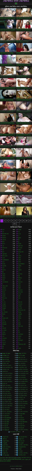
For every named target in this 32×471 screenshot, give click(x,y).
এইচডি (19, 257)
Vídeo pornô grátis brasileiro (14, 457)
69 (2, 316)
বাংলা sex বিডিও (21, 425)
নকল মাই (4, 322)
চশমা (19, 320)
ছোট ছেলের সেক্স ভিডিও (7, 387)
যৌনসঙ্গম (4, 306)
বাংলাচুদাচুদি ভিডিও (22, 447)
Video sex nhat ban (7, 459)
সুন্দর (3, 251)
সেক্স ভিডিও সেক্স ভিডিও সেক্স (23, 453)
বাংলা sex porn (21, 419)
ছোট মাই (4, 239)
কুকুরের (19, 237)
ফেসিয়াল (4, 288)
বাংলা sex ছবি (5, 425)
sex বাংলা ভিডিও (5, 357)
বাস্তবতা (3, 296)
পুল (18, 342)
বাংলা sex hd (21, 417)
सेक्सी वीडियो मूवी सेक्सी (16, 459)
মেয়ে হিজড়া (20, 334)
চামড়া (19, 268)
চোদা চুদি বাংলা (5, 437)
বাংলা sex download (6, 417)
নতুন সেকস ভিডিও (6, 407)
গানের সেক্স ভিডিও (22, 377)
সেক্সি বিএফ (4, 439)
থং (18, 300)
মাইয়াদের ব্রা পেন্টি (22, 344)
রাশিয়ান (19, 318)
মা (2, 284)
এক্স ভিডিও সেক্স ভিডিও (23, 369)
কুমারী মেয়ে (20, 245)
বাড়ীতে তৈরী (5, 286)
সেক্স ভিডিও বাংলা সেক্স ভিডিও (16, 1)
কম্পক (3, 320)
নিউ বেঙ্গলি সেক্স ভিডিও (23, 411)
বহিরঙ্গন (3, 278)
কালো (3, 262)
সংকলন (19, 255)
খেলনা (3, 257)
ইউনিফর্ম (4, 334)
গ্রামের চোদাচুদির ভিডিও (23, 381)
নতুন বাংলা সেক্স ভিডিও (23, 403)
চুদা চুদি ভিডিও (5, 445)
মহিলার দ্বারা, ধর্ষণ (21, 310)
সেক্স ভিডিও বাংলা (22, 455)
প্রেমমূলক (20, 314)
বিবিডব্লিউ (4, 324)
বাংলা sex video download (23, 421)
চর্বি (2, 348)
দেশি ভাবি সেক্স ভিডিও (6, 397)
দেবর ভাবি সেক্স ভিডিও (7, 395)
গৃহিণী (19, 296)
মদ (18, 328)
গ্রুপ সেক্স (20, 308)
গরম (19, 253)
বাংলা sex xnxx (5, 423)
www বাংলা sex (5, 359)
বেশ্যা (3, 268)
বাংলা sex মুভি (21, 427)
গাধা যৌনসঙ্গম (5, 282)
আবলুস (3, 294)
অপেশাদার (20, 274)
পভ (18, 272)
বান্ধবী (19, 288)
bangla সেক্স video (6, 353)
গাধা (3, 231)
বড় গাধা (4, 302)
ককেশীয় (19, 266)
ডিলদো (3, 292)
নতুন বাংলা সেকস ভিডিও (7, 403)
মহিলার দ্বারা (4, 247)
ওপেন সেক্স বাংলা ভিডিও (7, 373)
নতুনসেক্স (20, 409)
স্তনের (19, 322)
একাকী (19, 259)
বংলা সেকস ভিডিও (6, 413)
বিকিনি (19, 324)
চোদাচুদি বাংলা (21, 439)
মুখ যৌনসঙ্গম (5, 312)
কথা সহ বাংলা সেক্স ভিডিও (7, 375)
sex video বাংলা (5, 355)
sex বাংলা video (21, 355)
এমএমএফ (20, 304)
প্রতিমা (19, 338)
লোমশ (19, 284)
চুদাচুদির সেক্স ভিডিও (6, 385)
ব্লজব (3, 229)
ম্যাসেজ (3, 340)
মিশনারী (19, 243)
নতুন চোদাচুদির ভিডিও (6, 401)
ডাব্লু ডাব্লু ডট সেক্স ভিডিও (23, 393)
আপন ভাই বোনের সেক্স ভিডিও (23, 359)
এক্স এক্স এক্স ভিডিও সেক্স (7, 367)
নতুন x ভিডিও (21, 399)
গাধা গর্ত (4, 342)
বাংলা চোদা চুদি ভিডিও (22, 437)
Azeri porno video (4, 457)
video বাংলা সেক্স (21, 357)
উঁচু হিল (3, 314)
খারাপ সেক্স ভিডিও (22, 375)
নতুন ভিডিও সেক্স (21, 405)
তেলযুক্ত (4, 304)
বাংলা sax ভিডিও (5, 415)
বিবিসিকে (20, 278)
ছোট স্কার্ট (4, 328)
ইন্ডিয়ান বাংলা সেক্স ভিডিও (23, 361)
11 (30, 220)
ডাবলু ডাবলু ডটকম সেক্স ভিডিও (23, 391)
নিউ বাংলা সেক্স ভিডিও (7, 411)
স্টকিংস (19, 249)
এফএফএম (20, 290)
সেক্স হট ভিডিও (5, 449)
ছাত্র (3, 326)
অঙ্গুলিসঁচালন (21, 264)
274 (14, 224)
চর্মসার (19, 286)
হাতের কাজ (20, 292)
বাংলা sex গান (21, 423)
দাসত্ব (3, 300)
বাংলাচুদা (20, 449)
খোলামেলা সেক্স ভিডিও (7, 377)
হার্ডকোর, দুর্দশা (5, 318)
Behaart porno (3, 461)
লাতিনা (19, 316)
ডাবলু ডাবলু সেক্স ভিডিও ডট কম (7, 393)
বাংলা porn (20, 451)
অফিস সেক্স (20, 326)
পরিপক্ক (3, 332)
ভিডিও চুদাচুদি (21, 443)
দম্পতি (3, 310)
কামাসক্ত (4, 270)
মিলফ (3, 241)
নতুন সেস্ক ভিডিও (5, 409)
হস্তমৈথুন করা (20, 251)
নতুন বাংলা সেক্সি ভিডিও (7, 405)
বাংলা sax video (21, 413)
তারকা (3, 280)
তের (3, 245)
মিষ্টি (19, 276)
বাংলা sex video (5, 421)
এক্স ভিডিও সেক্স (5, 369)
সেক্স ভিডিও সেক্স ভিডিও (23, 445)
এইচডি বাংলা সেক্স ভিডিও (7, 365)
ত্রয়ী (3, 249)
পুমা (19, 330)
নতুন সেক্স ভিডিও (21, 407)
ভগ (18, 235)
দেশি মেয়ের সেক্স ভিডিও (7, 399)
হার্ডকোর (4, 235)
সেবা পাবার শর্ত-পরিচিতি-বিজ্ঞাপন (16, 466)
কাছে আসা (20, 282)
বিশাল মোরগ (4, 255)
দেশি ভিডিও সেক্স (21, 397)
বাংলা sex (20, 415)
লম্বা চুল (19, 312)
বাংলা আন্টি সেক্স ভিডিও (23, 429)
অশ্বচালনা (4, 237)
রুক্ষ (3, 346)
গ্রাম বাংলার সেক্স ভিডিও (7, 381)
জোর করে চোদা (21, 441)
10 (26, 220)
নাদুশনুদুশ (4, 308)
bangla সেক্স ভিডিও (22, 353)
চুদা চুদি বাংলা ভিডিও (6, 447)
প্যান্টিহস (4, 344)
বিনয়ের (3, 264)
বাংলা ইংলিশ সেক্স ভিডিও (15, 431)
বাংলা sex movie (5, 419)
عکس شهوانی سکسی (26, 459)
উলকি (19, 280)
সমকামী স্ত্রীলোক (5, 259)
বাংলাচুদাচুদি (4, 443)
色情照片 (9, 461)
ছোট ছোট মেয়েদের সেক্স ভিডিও (23, 387)
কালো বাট (20, 302)
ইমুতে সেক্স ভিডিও (22, 363)
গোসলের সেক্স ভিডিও (6, 379)
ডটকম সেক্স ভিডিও (6, 391)
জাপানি (19, 294)
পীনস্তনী (19, 229)
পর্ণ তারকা (20, 247)
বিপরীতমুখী (20, 340)
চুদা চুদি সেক (4, 383)
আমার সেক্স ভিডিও (6, 361)
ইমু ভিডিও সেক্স (5, 363)
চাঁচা (19, 239)
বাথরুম (19, 348)
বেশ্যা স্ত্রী (19, 306)
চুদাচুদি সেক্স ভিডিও (22, 383)
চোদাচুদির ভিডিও (5, 441)
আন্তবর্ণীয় (4, 266)
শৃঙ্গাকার (3, 274)
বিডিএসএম (4, 298)
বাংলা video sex (5, 429)
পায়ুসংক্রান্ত (4, 253)
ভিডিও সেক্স (4, 451)
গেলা (3, 336)
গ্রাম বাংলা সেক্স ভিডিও (22, 379)
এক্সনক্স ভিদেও (5, 371)
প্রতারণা (19, 336)
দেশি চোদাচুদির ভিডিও (22, 395)
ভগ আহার (4, 330)
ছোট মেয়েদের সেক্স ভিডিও (7, 389)
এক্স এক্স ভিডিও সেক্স (22, 367)
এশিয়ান (3, 276)
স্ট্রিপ (3, 272)
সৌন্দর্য (19, 262)
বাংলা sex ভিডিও (5, 427)
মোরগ (19, 298)
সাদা (19, 231)
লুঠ (18, 241)
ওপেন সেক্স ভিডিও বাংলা (23, 373)
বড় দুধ (19, 233)
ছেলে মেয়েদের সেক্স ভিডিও (23, 385)
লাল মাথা (4, 290)
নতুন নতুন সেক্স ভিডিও (22, 401)
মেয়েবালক (4, 338)
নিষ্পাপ (3, 243)
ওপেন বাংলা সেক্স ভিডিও (23, 371)
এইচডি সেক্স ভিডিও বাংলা (23, 365)
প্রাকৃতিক (19, 270)
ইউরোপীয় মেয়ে (5, 233)
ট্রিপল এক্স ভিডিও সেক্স (23, 389)
